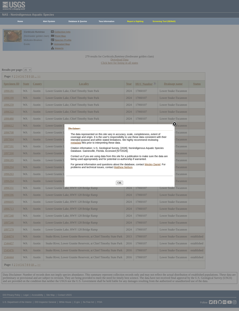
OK (119, 182)
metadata (76, 142)
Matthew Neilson (123, 167)
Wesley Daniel (152, 164)
